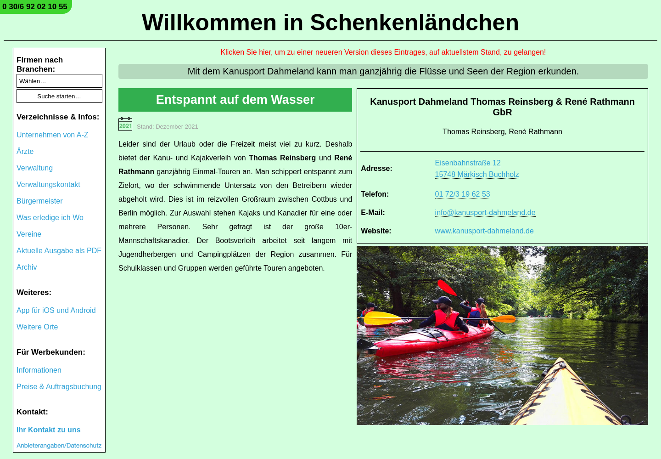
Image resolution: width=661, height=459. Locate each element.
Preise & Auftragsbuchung (59, 387)
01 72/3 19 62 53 (462, 194)
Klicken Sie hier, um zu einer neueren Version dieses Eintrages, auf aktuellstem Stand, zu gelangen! (383, 52)
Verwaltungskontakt (48, 184)
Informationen (39, 370)
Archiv (27, 267)
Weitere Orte (37, 327)
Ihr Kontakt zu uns (49, 430)
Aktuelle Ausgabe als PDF (59, 251)
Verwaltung (35, 168)
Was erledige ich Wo (50, 217)
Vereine (29, 234)
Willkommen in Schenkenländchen (330, 22)
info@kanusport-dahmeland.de (485, 212)
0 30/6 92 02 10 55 (34, 6)
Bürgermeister (39, 201)
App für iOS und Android (56, 310)
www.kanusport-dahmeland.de (484, 231)
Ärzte (25, 151)
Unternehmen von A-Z (53, 135)
